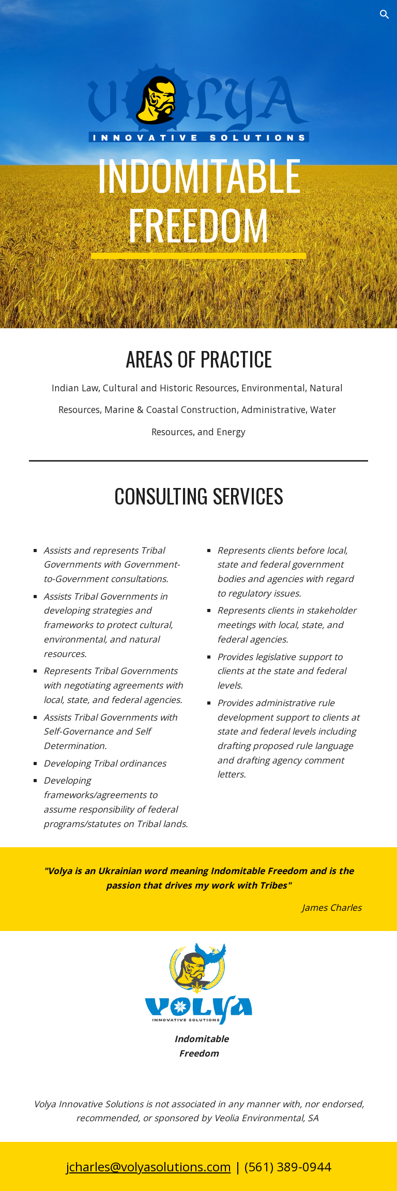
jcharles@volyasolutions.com (148, 1166)
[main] (198, 204)
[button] (384, 14)
